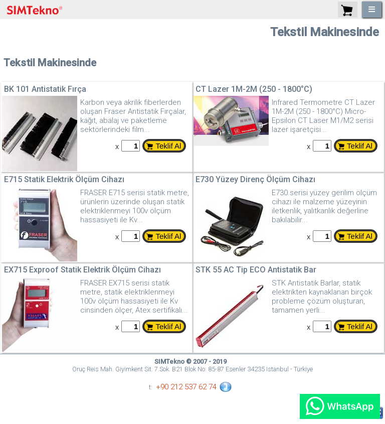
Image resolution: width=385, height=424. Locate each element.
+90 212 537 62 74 (186, 386)
